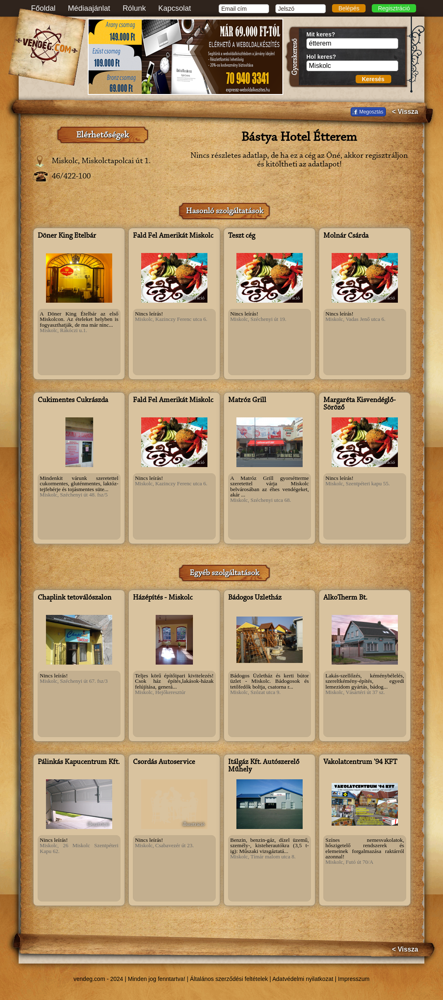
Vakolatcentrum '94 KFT (360, 762)
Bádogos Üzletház (255, 598)
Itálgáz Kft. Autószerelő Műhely (263, 766)
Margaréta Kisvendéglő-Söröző (359, 404)
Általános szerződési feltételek (229, 979)
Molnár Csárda (345, 236)
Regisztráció (394, 8)
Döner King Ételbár (67, 236)
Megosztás (371, 112)
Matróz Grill (247, 400)
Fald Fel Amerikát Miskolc (173, 236)
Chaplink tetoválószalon (74, 598)
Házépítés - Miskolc (163, 598)
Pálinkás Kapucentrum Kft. (79, 762)
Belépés (348, 8)
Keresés (373, 79)
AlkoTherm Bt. (345, 598)
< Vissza (405, 111)
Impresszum (353, 979)
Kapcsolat (174, 8)
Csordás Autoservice (164, 762)
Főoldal (43, 8)
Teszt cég (241, 236)
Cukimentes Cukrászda (73, 400)
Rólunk (134, 8)
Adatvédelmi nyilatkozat (302, 979)
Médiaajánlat (89, 8)
